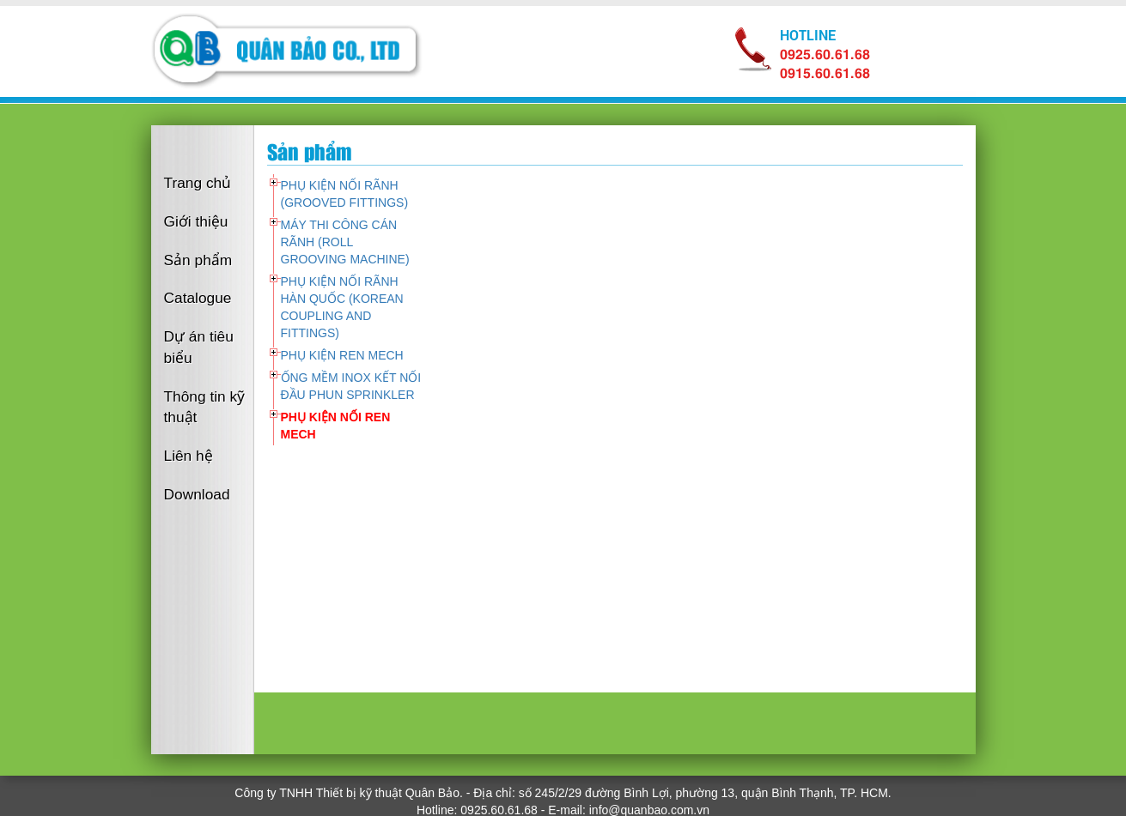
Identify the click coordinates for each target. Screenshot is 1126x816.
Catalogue (198, 297)
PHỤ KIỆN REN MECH (342, 355)
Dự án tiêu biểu (199, 347)
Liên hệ (188, 455)
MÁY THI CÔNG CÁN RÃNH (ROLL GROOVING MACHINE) (345, 242)
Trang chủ (198, 182)
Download (197, 494)
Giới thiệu (196, 221)
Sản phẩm (198, 260)
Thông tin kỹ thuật (205, 407)
